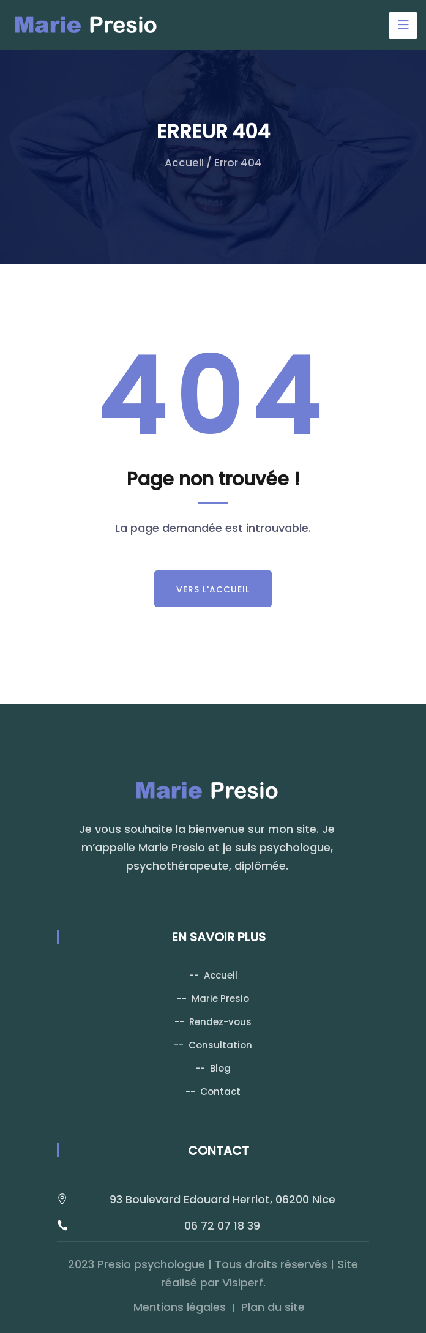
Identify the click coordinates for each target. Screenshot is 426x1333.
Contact (220, 1091)
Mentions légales (179, 1307)
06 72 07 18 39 (222, 1225)
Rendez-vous (220, 1021)
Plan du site (273, 1307)
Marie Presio (220, 998)
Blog (220, 1068)
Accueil (184, 162)
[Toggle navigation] (403, 25)
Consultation (220, 1045)
